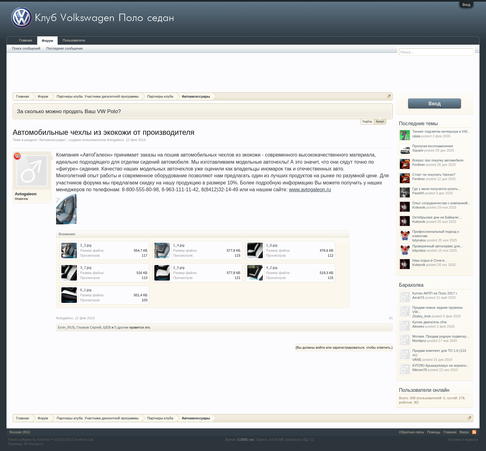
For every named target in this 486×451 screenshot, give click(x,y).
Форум (47, 40)
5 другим (121, 327)
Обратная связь (411, 432)
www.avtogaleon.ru (310, 189)
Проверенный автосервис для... (437, 246)
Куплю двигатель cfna (429, 322)
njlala (416, 136)
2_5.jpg (178, 267)
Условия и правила (463, 439)
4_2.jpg (271, 267)
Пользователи (74, 40)
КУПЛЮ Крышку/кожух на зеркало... (440, 365)
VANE (416, 359)
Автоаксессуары (52, 140)
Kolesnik (418, 207)
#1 (391, 318)
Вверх (464, 432)
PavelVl (418, 193)
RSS (474, 432)
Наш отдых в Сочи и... (429, 260)
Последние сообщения (64, 48)
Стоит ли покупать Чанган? (433, 174)
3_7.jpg (85, 267)
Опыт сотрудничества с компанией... (441, 203)
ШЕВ (107, 327)
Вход (466, 5)
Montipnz (419, 341)
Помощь (433, 432)
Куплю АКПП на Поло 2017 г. (434, 293)
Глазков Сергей (89, 327)
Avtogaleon (115, 140)
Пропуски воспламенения (432, 146)
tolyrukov (419, 240)
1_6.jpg (271, 245)
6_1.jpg (85, 290)
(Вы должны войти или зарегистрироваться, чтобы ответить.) (344, 347)
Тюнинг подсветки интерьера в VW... (441, 131)
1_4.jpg (178, 245)
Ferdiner (418, 164)
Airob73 (418, 297)
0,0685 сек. (246, 439)
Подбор (367, 121)
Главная (25, 40)
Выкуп (380, 121)
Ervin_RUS (66, 327)
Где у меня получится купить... (436, 189)
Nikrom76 (419, 370)
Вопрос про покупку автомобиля (437, 160)
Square (417, 150)
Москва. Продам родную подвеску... (440, 336)
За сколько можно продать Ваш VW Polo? (69, 111)
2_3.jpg (85, 245)
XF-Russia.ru (33, 444)
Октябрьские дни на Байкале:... (437, 217)
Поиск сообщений (26, 48)
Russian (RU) (20, 432)
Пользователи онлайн (424, 390)
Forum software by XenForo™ (51, 439)
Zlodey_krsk (421, 316)
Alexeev (418, 326)
